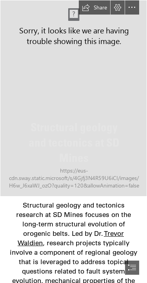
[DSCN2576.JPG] (73, 98)
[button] (94, 7)
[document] (73, 141)
